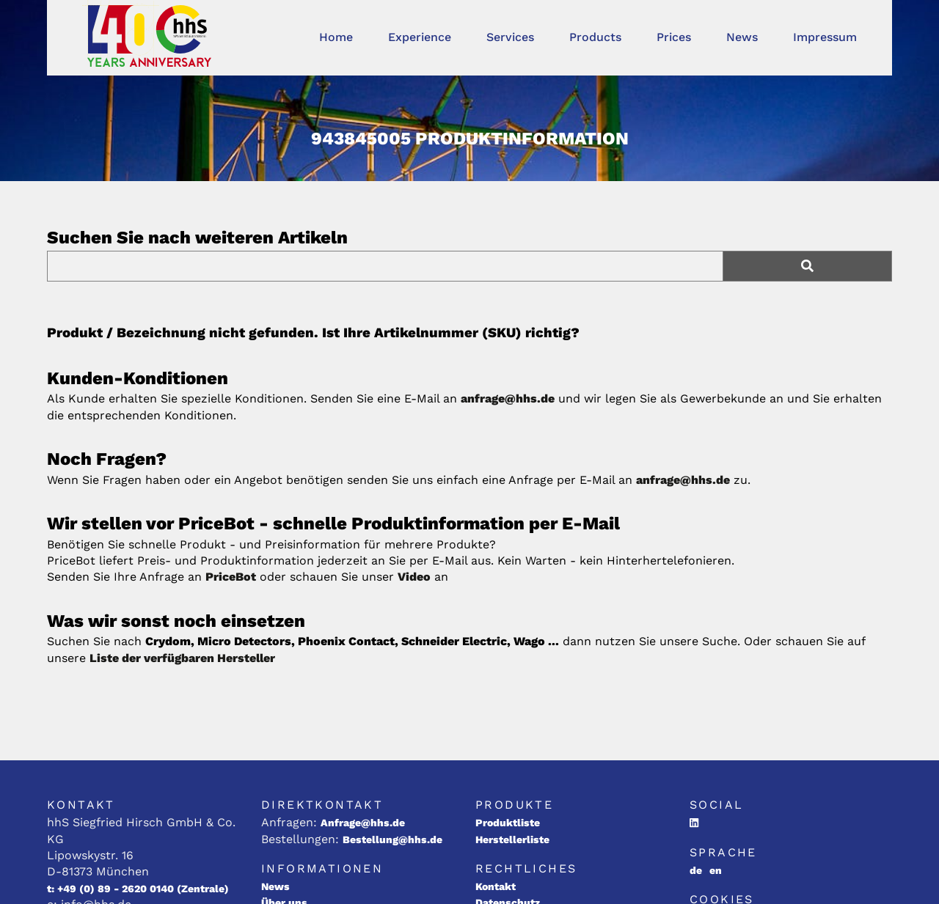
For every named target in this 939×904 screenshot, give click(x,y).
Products (595, 37)
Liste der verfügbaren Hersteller (182, 658)
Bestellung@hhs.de (392, 839)
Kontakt (495, 886)
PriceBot (230, 577)
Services (510, 37)
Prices (674, 37)
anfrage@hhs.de (508, 398)
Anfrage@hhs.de (363, 822)
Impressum (825, 37)
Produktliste (507, 822)
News (742, 37)
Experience (419, 37)
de (696, 870)
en (715, 870)
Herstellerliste (512, 839)
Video (414, 577)
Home (336, 37)
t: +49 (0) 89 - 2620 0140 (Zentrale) (138, 888)
